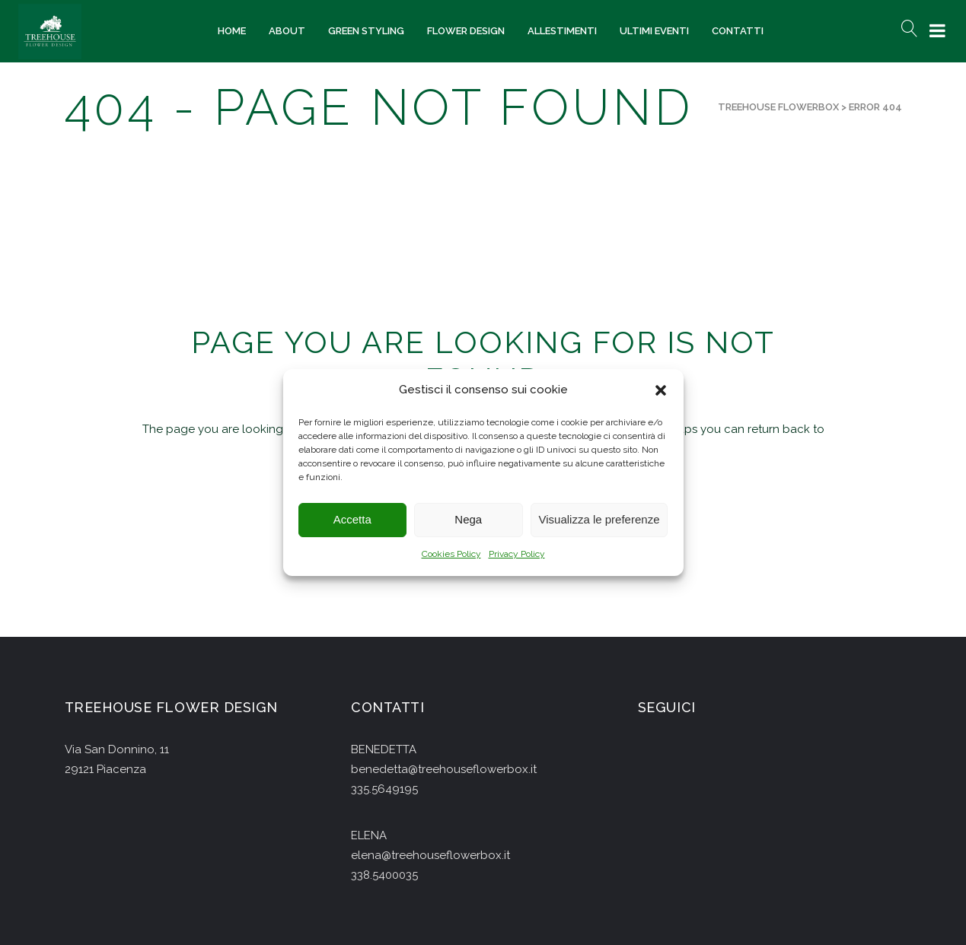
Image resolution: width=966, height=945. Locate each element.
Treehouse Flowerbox (778, 107)
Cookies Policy (451, 554)
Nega (468, 520)
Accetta (352, 520)
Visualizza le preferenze (599, 520)
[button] (660, 390)
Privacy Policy (517, 554)
